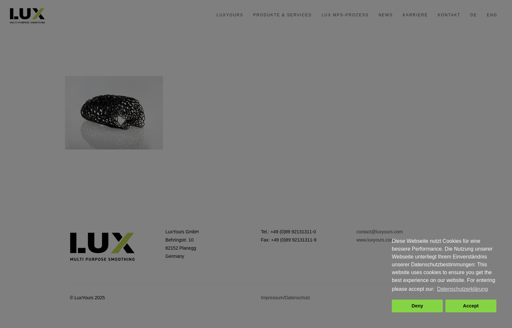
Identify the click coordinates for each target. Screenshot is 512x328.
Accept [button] (471, 305)
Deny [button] (417, 305)
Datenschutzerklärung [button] (462, 289)
